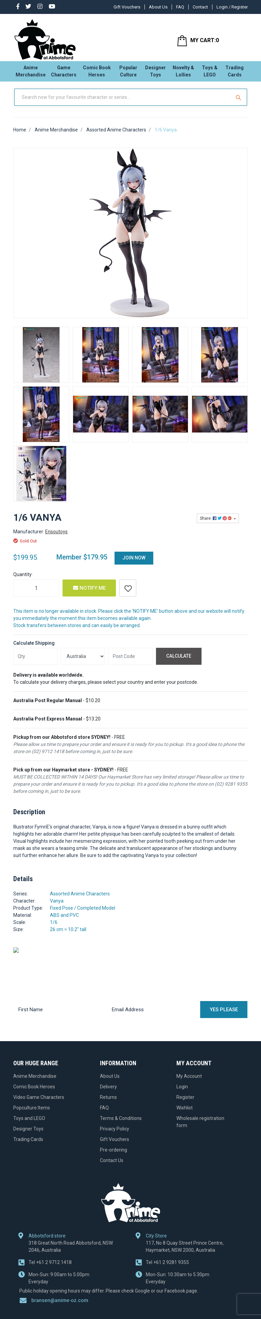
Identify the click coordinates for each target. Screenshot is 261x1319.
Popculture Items (31, 1113)
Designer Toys (155, 73)
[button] (127, 593)
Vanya (57, 906)
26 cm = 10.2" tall (68, 935)
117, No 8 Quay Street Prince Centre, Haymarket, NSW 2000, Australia (185, 1220)
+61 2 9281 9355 (167, 1235)
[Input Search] (123, 103)
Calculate (178, 661)
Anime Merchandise (31, 73)
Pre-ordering (113, 1155)
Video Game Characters (38, 1102)
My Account (189, 1081)
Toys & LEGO (210, 73)
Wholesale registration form (200, 1127)
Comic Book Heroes (97, 73)
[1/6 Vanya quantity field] (36, 593)
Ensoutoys (56, 537)
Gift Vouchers (127, 7)
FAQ (180, 7)
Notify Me (89, 594)
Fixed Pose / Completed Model (82, 913)
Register (185, 1102)
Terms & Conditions (121, 1123)
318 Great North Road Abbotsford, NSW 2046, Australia (71, 1220)
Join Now (133, 563)
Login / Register (232, 7)
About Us (158, 7)
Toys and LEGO (29, 1123)
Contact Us (111, 1166)
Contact (200, 7)
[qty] (35, 661)
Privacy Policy (114, 1134)
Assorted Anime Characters (80, 899)
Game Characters (63, 73)
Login (182, 1092)
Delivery (108, 1092)
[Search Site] (239, 103)
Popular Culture (128, 73)
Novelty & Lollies (183, 73)
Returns (108, 1102)
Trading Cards (234, 73)
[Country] (83, 661)
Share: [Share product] (216, 524)
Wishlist (184, 1113)
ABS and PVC (64, 920)
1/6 (53, 927)
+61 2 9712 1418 (50, 1235)
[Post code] (130, 661)
